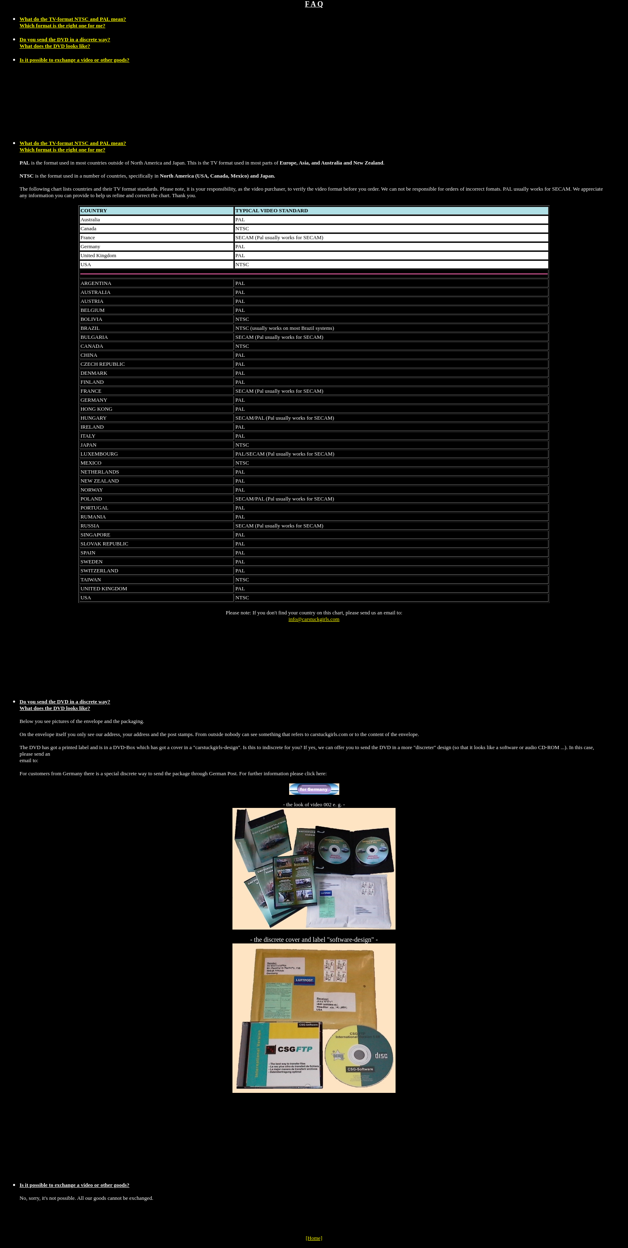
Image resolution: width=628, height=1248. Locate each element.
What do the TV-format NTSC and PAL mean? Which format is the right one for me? (73, 146)
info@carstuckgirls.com (314, 619)
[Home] (314, 1238)
